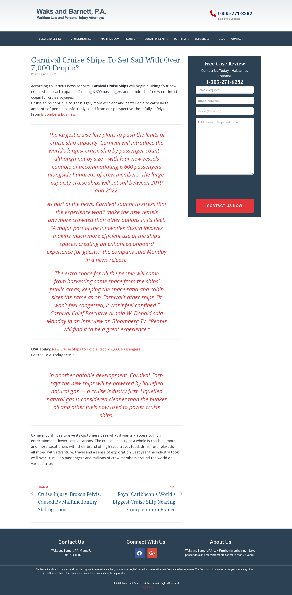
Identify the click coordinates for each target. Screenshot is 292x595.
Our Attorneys (156, 39)
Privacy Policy (146, 587)
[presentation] (221, 185)
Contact (237, 38)
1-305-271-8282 (234, 13)
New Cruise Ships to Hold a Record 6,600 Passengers (96, 349)
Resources (204, 39)
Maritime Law (110, 38)
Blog (222, 38)
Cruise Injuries (83, 39)
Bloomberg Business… (60, 114)
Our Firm (181, 39)
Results (132, 39)
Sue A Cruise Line (52, 39)
